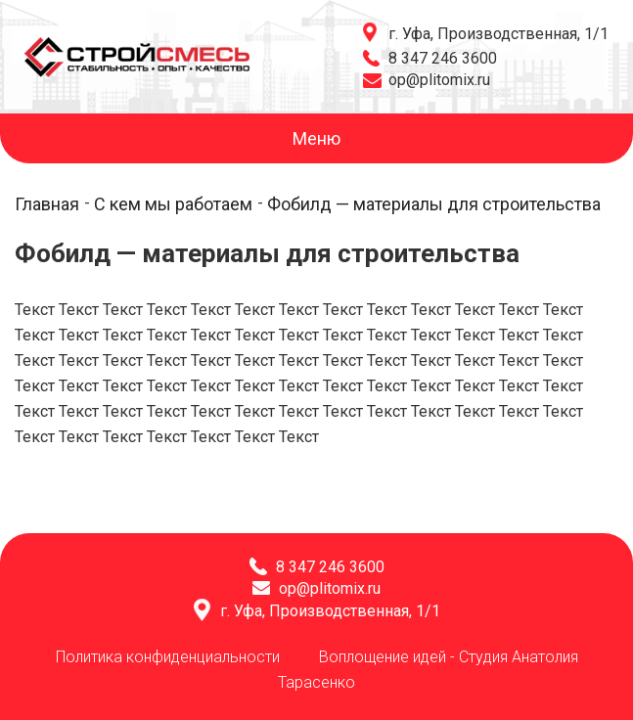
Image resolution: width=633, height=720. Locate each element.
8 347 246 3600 (442, 58)
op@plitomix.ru (439, 79)
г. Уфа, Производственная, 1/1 (498, 33)
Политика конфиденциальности (168, 657)
